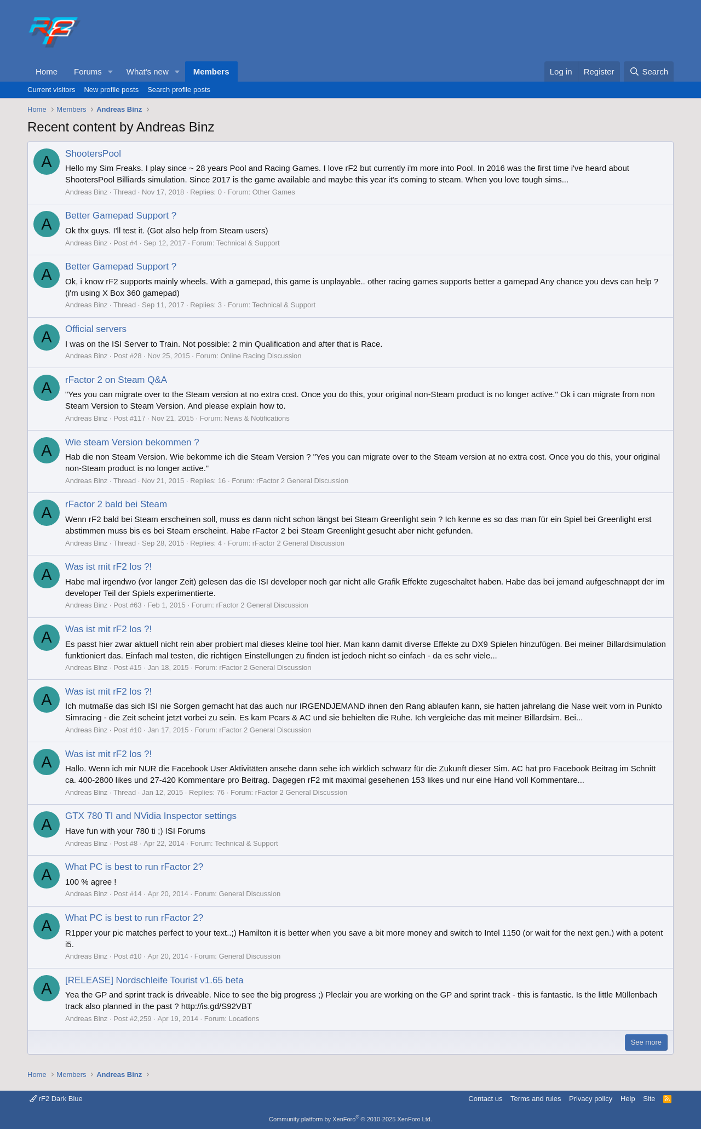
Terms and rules (535, 1098)
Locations (244, 1019)
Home (47, 71)
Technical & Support (248, 243)
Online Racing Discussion (260, 356)
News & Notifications (257, 418)
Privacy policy (590, 1098)
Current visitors (51, 89)
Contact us (485, 1098)
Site (649, 1098)
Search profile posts (178, 89)
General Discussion (249, 894)
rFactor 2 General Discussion (302, 481)
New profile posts (111, 89)
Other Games (273, 192)
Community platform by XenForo (350, 1119)
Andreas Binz (86, 192)
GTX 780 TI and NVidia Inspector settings (151, 816)
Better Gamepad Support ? (120, 215)
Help (627, 1098)
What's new (148, 71)
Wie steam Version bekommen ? (132, 442)
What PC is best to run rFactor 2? (134, 867)
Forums (88, 71)
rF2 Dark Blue (56, 1098)
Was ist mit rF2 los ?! (108, 566)
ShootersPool (93, 153)
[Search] (649, 71)
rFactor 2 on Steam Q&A (116, 380)
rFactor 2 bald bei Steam (116, 504)
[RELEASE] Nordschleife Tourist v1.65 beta (154, 980)
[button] (110, 71)
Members (211, 71)
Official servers (96, 329)
